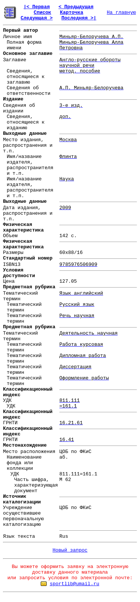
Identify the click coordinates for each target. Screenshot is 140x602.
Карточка (71, 12)
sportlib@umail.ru (74, 584)
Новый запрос (70, 550)
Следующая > (37, 18)
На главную (121, 12)
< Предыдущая (76, 7)
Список (42, 12)
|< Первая (37, 7)
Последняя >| (78, 18)
